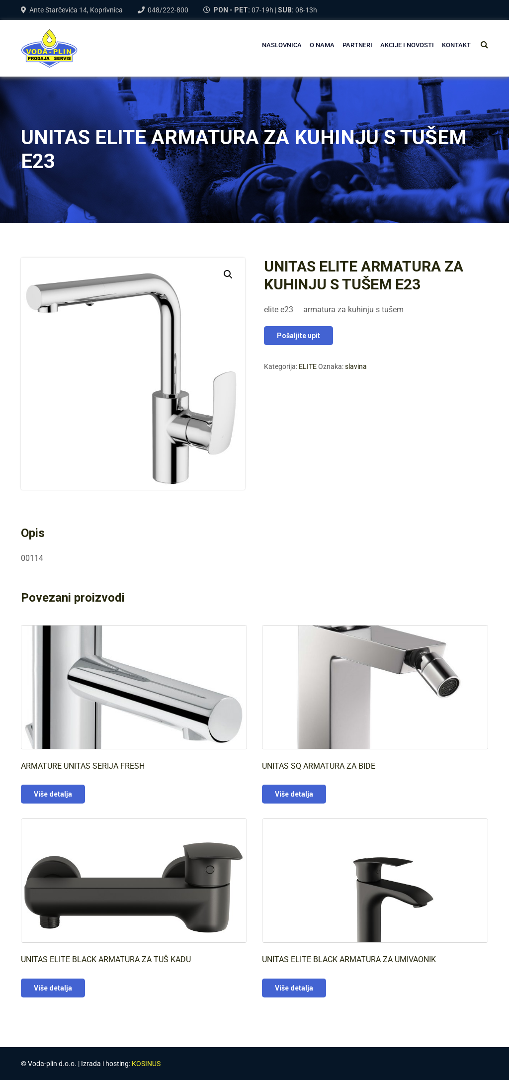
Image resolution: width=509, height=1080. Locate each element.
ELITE (308, 366)
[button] (228, 274)
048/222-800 (168, 10)
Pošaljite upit (298, 336)
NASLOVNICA (282, 45)
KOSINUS (146, 1064)
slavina (356, 366)
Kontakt (456, 45)
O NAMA (322, 45)
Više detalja (53, 794)
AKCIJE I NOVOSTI (407, 45)
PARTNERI (357, 45)
